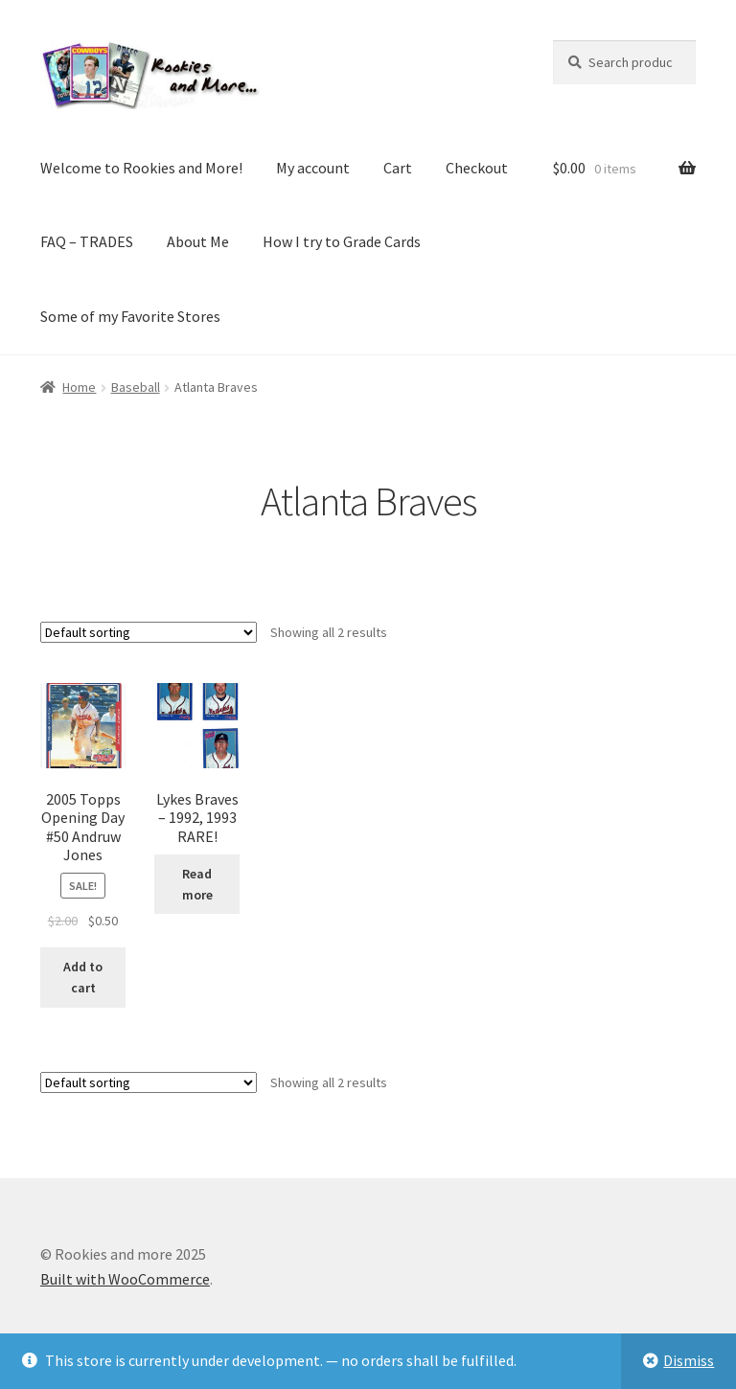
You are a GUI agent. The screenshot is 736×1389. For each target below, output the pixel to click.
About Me (198, 241)
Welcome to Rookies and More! (141, 167)
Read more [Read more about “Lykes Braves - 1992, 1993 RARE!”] (197, 884)
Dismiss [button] (688, 1360)
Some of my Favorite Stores (130, 316)
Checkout (477, 167)
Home (79, 387)
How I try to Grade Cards (342, 241)
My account (313, 167)
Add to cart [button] (83, 977)
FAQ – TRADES (86, 241)
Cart (397, 167)
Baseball (135, 387)
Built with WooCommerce (125, 1278)
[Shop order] (148, 632)
